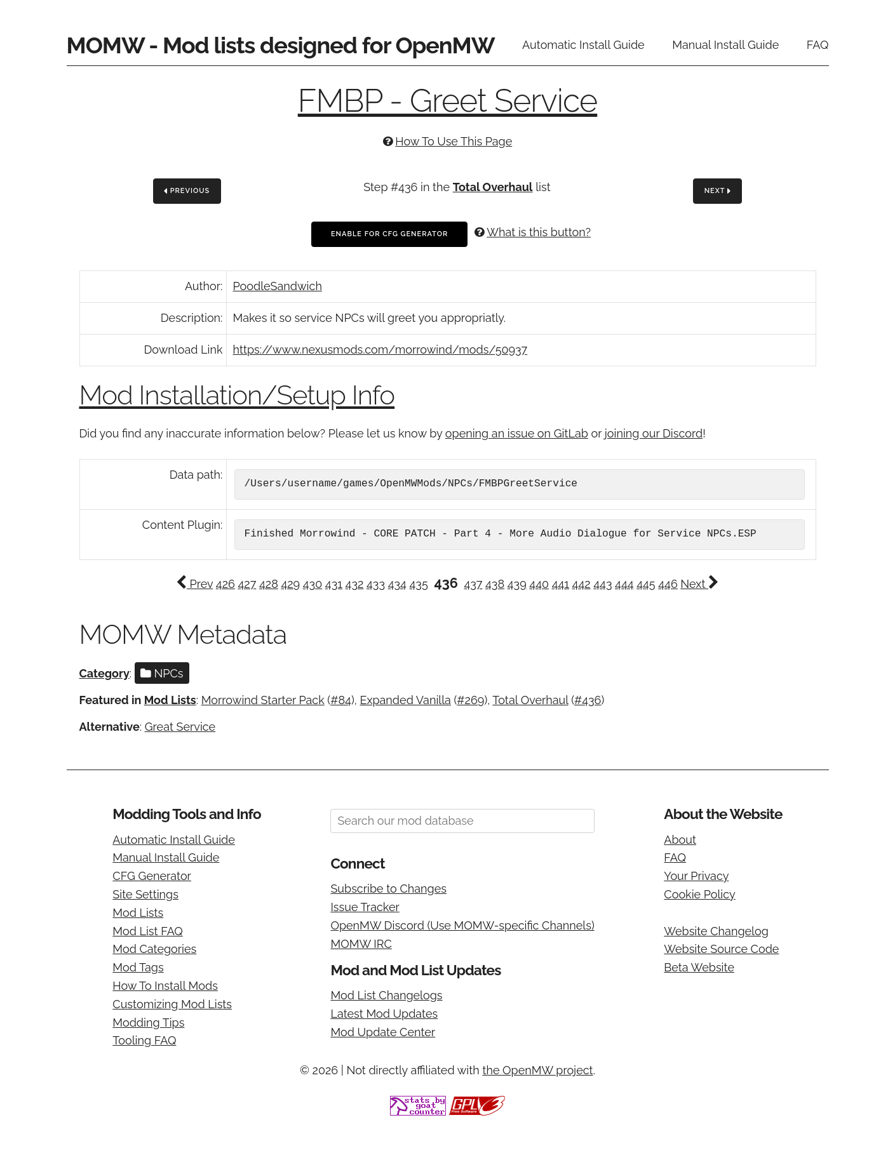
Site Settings (145, 894)
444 (624, 583)
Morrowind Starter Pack (263, 700)
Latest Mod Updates (384, 1013)
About (680, 839)
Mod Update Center (382, 1032)
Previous (187, 191)
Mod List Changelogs (386, 995)
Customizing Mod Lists (172, 1004)
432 (355, 583)
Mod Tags (137, 967)
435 (419, 583)
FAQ (818, 44)
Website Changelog (716, 931)
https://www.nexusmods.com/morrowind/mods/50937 (380, 349)
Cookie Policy (699, 894)
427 (247, 583)
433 (376, 583)
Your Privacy (696, 876)
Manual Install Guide (725, 44)
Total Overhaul (493, 187)
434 (397, 583)
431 (333, 583)
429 (290, 583)
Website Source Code (721, 949)
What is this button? (539, 232)
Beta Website (699, 967)
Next (717, 191)
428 (268, 583)
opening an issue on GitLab (516, 433)
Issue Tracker (364, 907)
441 (560, 583)
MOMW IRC (360, 943)
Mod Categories (154, 949)
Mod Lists (170, 700)
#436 (587, 700)
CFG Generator (151, 876)
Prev (194, 583)
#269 (470, 700)
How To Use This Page (453, 141)
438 (494, 583)
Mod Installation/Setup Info (237, 395)
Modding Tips (148, 1022)
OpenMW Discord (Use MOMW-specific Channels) (462, 925)
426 (225, 583)
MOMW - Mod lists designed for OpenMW (281, 45)
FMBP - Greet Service (448, 100)
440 (539, 583)
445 (645, 583)
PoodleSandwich (277, 286)
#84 (340, 700)
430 (312, 583)
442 (581, 583)
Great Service (180, 726)
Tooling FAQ (144, 1040)
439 (517, 583)
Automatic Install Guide (583, 44)
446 (668, 583)
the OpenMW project (537, 1070)
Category (104, 673)
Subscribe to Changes (388, 888)
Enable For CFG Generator (389, 234)
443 (602, 583)
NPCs (162, 673)
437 (473, 583)
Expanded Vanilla (405, 700)
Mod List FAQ (147, 931)
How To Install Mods (165, 985)
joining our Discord (654, 433)
